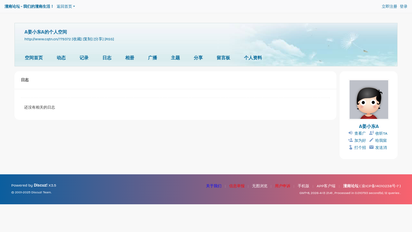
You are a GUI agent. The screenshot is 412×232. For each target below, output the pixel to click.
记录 (84, 58)
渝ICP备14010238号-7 (379, 186)
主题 (175, 58)
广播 (152, 58)
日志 (106, 58)
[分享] (99, 39)
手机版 (303, 186)
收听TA (381, 133)
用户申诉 (282, 186)
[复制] (88, 39)
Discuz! (40, 185)
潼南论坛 (351, 186)
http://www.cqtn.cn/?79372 (47, 39)
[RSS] (109, 39)
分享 (198, 58)
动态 (61, 58)
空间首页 (34, 58)
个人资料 (253, 58)
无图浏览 (259, 186)
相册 (129, 58)
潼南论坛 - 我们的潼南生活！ (29, 6)
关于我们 (213, 186)
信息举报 (237, 186)
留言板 (223, 58)
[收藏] (77, 39)
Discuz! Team (41, 192)
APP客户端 (326, 186)
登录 (403, 6)
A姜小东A (369, 126)
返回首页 (64, 6)
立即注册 (389, 6)
